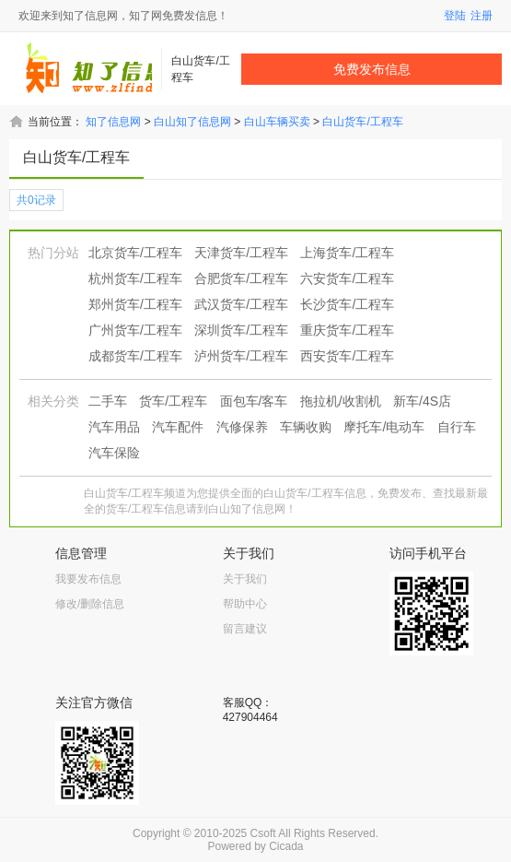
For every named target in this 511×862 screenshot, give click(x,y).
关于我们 (245, 579)
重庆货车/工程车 (347, 330)
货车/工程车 (173, 401)
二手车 (107, 401)
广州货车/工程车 (135, 330)
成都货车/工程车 (135, 355)
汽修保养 (242, 426)
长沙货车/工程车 (347, 304)
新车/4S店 (422, 401)
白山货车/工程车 (362, 121)
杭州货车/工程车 (135, 278)
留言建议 (245, 628)
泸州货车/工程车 (241, 355)
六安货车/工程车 (347, 278)
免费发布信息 (372, 69)
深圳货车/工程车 (241, 330)
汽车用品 (114, 426)
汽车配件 (177, 426)
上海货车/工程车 (347, 252)
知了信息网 (113, 121)
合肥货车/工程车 (241, 278)
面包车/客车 (254, 401)
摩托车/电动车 (383, 426)
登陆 (455, 15)
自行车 (456, 426)
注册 (481, 15)
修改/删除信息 (89, 603)
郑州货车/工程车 (135, 304)
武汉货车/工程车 (241, 304)
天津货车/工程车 (241, 252)
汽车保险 (114, 452)
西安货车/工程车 (347, 355)
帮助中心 (245, 603)
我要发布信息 (88, 579)
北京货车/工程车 (135, 252)
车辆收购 (305, 426)
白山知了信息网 (192, 121)
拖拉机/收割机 (340, 401)
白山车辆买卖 (277, 121)
